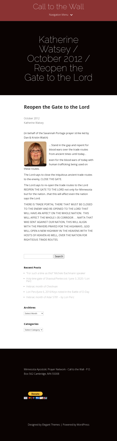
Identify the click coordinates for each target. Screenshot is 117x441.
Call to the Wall (58, 6)
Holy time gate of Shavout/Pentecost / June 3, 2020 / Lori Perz (58, 280)
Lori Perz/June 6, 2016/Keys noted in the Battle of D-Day (57, 292)
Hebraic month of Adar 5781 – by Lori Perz (50, 297)
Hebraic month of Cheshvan (42, 286)
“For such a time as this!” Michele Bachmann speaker (55, 273)
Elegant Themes (51, 424)
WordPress (83, 424)
